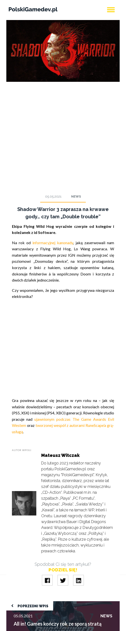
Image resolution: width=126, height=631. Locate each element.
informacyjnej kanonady (52, 242)
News (76, 196)
